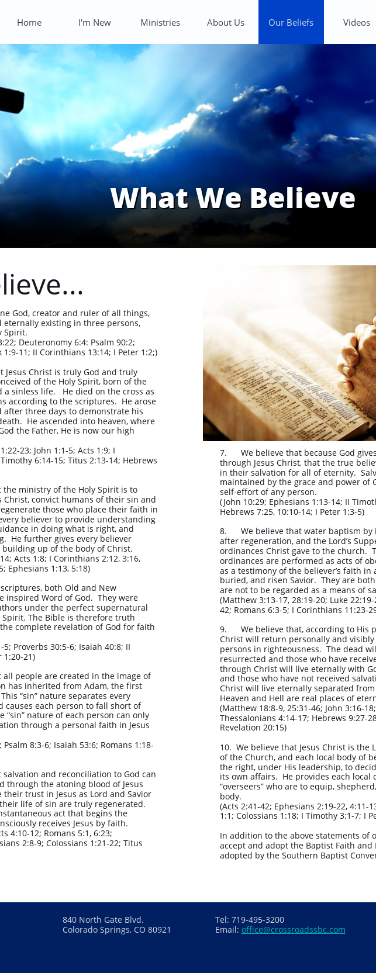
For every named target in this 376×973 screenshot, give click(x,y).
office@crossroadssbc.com (294, 929)
